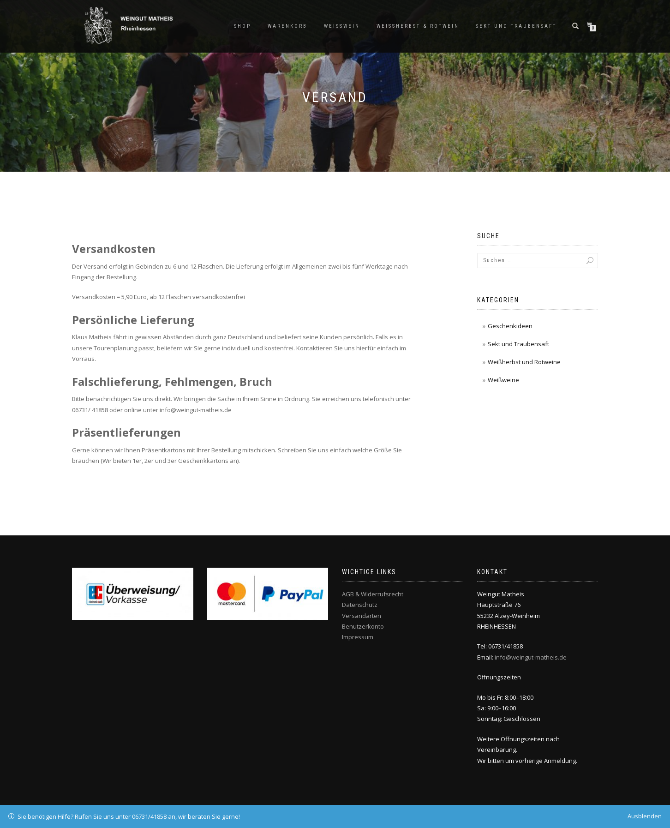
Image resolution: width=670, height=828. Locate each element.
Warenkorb (287, 26)
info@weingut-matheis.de (531, 657)
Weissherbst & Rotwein (418, 26)
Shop (242, 26)
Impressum (357, 637)
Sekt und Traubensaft (516, 26)
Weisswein (342, 26)
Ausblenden (645, 816)
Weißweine (503, 380)
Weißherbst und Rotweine (524, 362)
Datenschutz (359, 604)
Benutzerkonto (363, 626)
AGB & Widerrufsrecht (372, 594)
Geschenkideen (510, 326)
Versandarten (361, 616)
